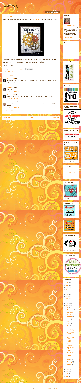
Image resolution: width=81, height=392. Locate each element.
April (68, 328)
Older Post (56, 117)
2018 (67, 301)
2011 (67, 374)
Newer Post (6, 117)
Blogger (58, 388)
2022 (67, 292)
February (69, 362)
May (68, 325)
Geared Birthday (70, 344)
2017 (67, 303)
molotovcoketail (46, 388)
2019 (67, 298)
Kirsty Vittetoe (10, 87)
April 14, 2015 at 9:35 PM (13, 84)
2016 (67, 305)
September (70, 316)
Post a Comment (9, 110)
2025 (67, 285)
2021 (67, 294)
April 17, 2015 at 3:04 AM (13, 91)
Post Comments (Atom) (34, 122)
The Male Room (36, 19)
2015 (67, 308)
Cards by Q (10, 6)
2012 (67, 371)
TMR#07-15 (10, 71)
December (70, 310)
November (70, 312)
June (68, 323)
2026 (67, 283)
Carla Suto (71, 175)
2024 (67, 287)
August (69, 319)
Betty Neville (71, 170)
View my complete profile (70, 37)
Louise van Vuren (11, 101)
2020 (67, 296)
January (69, 364)
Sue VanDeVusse (70, 25)
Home (31, 117)
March (69, 359)
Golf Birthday (70, 330)
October (69, 314)
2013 (67, 369)
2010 (67, 376)
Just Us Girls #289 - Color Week (70, 339)
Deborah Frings (11, 78)
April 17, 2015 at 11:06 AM (13, 98)
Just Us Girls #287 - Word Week (70, 354)
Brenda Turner (71, 172)
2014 (67, 367)
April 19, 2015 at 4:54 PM (13, 107)
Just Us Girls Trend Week (70, 349)
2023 (67, 289)
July (68, 321)
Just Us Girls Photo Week (70, 334)
